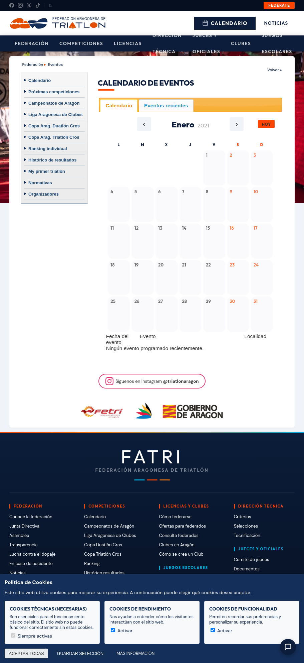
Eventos (55, 64)
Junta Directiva (24, 526)
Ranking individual (47, 148)
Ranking (91, 563)
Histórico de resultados (52, 159)
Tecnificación (247, 535)
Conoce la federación (30, 517)
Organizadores (43, 194)
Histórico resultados (104, 573)
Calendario (225, 23)
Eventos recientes (166, 105)
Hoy (266, 124)
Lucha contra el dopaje (32, 554)
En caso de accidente (31, 563)
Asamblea (19, 535)
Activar (121, 631)
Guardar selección (80, 653)
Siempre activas (31, 636)
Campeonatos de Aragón (53, 103)
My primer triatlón (46, 171)
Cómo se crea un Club (181, 554)
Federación (32, 43)
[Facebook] (11, 5)
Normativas (40, 182)
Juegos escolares (277, 43)
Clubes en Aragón (177, 545)
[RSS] (50, 5)
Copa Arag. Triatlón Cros (53, 137)
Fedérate (279, 5)
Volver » (274, 70)
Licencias (128, 43)
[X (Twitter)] (29, 5)
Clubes (241, 43)
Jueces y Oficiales (206, 43)
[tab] (118, 105)
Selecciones (246, 526)
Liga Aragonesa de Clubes (55, 114)
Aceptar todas (26, 653)
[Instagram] (20, 5)
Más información (135, 653)
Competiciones (81, 43)
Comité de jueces (251, 559)
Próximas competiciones (53, 91)
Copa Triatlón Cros (102, 554)
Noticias (276, 23)
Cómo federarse (175, 517)
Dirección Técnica (167, 43)
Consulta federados (179, 535)
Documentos (247, 569)
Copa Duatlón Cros (103, 545)
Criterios (242, 517)
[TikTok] (37, 5)
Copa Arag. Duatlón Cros (54, 125)
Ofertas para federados (182, 526)
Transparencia (23, 545)
